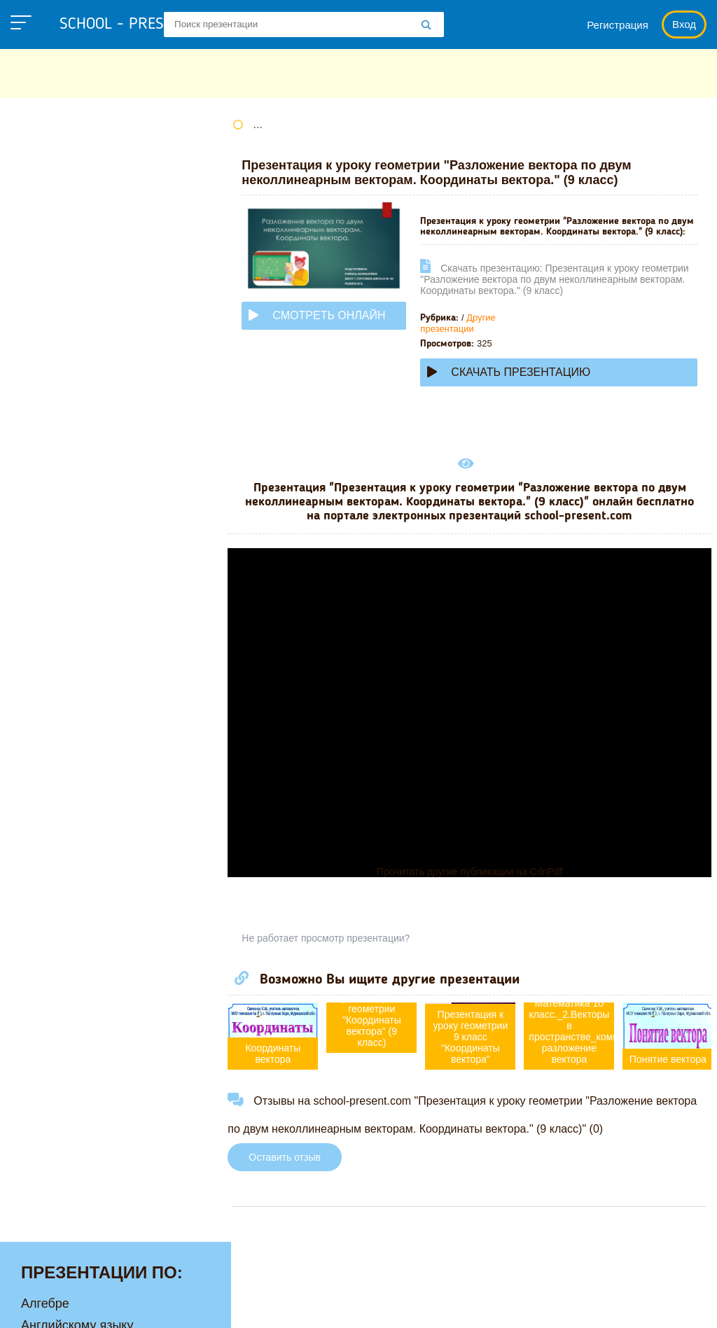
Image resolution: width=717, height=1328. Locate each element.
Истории (45, 355)
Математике (56, 398)
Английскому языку (77, 181)
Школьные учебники (456, 1307)
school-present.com (100, 1275)
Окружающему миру (80, 529)
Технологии (54, 594)
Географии (52, 246)
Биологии (48, 225)
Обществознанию (72, 507)
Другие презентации (466, 333)
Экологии (48, 702)
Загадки (359, 1307)
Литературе (55, 377)
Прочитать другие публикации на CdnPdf (473, 882)
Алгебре (45, 160)
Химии (40, 680)
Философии (55, 659)
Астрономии (56, 203)
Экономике (53, 724)
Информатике (61, 333)
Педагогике (54, 550)
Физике (42, 615)
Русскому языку (67, 572)
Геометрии (52, 268)
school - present (137, 24)
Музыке (43, 442)
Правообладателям (265, 1307)
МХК (34, 463)
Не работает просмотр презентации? (335, 948)
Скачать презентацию (517, 383)
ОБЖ (35, 485)
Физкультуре (57, 637)
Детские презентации (83, 290)
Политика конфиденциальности (107, 1307)
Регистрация (617, 25)
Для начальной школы (86, 312)
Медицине (51, 420)
